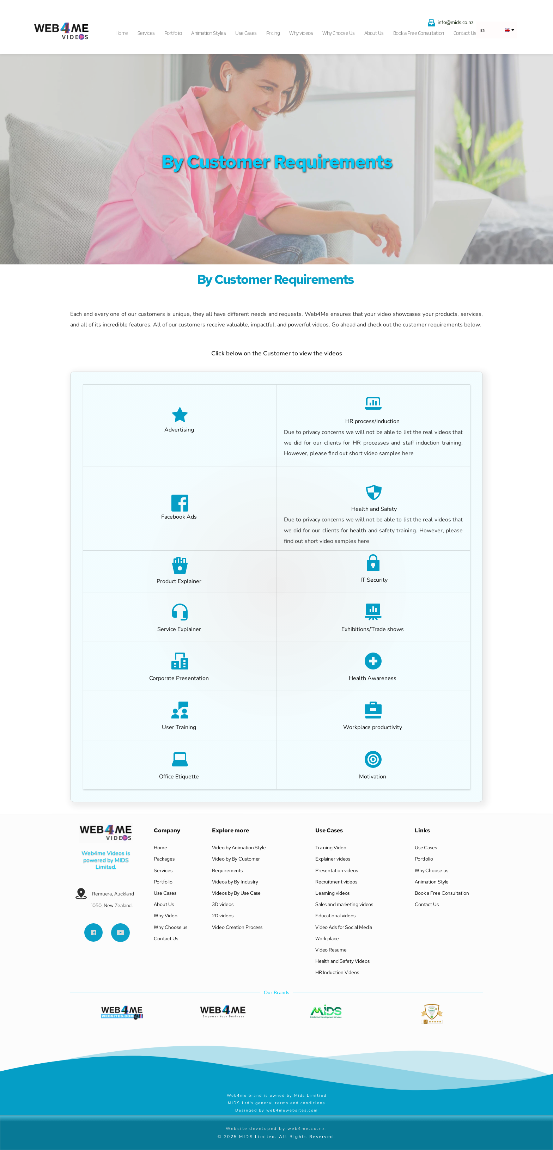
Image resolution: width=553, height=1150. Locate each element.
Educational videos (335, 915)
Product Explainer (180, 581)
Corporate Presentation (179, 678)
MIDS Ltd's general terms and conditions (276, 1103)
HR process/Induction (373, 421)
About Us (164, 904)
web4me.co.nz (306, 1128)
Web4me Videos (102, 853)
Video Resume (331, 950)
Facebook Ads (179, 517)
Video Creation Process (237, 927)
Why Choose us (171, 927)
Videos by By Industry (235, 882)
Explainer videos (333, 859)
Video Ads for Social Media (343, 927)
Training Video (330, 847)
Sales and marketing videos (344, 904)
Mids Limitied (311, 1095)
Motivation (373, 777)
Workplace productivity (373, 727)
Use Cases (165, 893)
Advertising (179, 430)
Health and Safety (373, 509)
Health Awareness (373, 678)
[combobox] (497, 30)
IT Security (373, 580)
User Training (180, 727)
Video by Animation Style (239, 847)
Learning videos (332, 893)
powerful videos (308, 325)
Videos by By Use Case (236, 893)
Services (163, 870)
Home (160, 847)
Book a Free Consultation (442, 893)
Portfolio (163, 882)
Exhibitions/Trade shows (373, 629)
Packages (164, 859)
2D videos (223, 915)
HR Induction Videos (337, 972)
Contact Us (166, 938)
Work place (327, 938)
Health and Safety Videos (342, 961)
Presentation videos (336, 870)
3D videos (222, 904)
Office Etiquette (179, 777)
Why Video (166, 915)
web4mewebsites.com (292, 1110)
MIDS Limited (113, 863)
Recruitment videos (336, 882)
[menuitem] (124, 31)
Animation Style (432, 882)
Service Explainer (179, 629)
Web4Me (317, 314)
